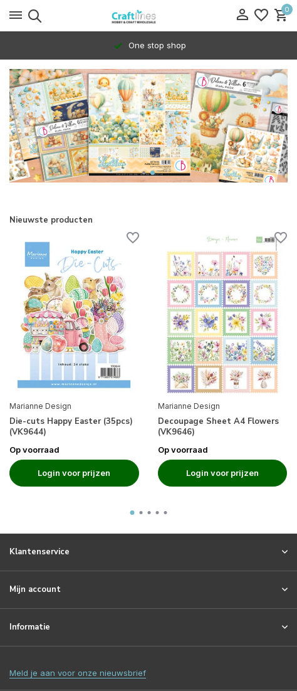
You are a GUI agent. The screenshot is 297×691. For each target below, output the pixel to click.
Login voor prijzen (74, 473)
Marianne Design (40, 406)
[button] (144, 172)
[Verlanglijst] (261, 15)
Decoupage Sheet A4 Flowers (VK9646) (218, 427)
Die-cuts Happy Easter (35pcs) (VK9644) (71, 427)
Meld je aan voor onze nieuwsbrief (77, 673)
